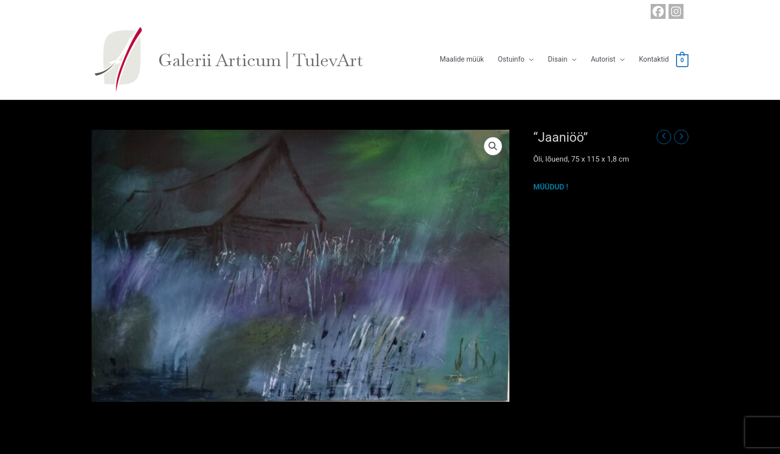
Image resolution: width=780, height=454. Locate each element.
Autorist (598, 59)
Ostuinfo (502, 59)
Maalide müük (449, 59)
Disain (550, 59)
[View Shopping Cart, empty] (681, 60)
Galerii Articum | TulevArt (266, 60)
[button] (493, 146)
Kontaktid (652, 59)
